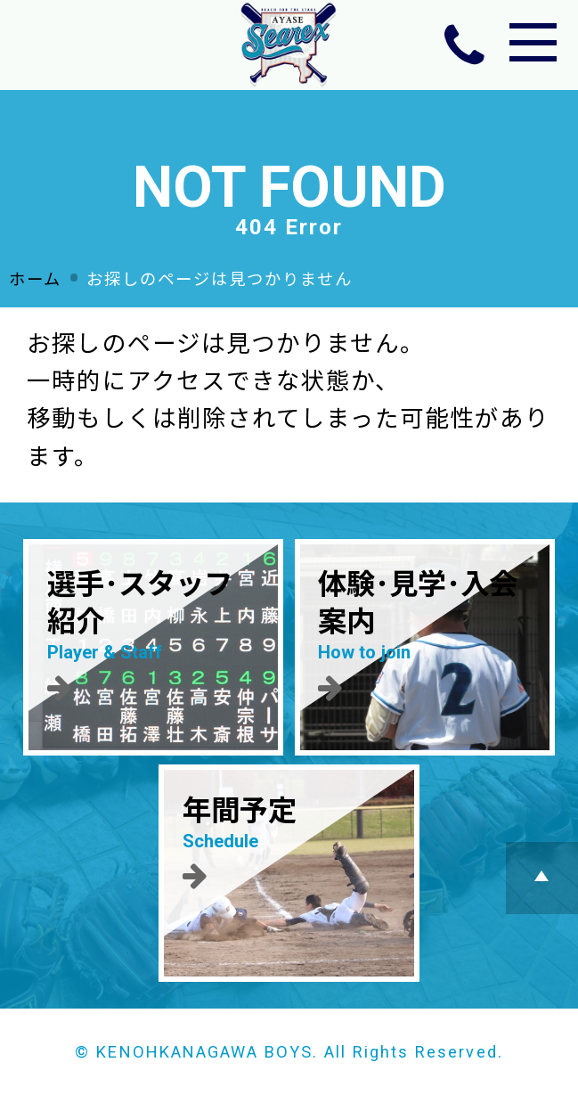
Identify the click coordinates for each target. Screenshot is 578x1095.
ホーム (35, 279)
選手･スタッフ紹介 (153, 635)
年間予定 (289, 842)
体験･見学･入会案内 (424, 635)
